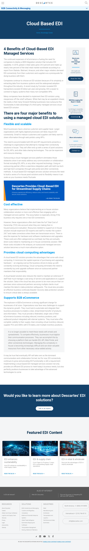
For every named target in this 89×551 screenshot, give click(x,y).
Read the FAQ (76, 78)
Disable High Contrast (64, 541)
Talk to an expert (44, 408)
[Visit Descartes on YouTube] (44, 536)
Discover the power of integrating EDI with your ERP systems (71, 495)
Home (38, 33)
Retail (44, 508)
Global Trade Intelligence (28, 520)
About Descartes (6, 508)
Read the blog (9, 473)
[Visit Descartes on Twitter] (49, 536)
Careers (4, 510)
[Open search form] (86, 3)
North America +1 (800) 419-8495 (76, 506)
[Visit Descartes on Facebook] (53, 536)
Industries (48, 504)
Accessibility (5, 525)
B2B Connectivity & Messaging (15, 8)
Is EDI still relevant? (9, 494)
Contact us (76, 150)
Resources (7, 504)
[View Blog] (36, 536)
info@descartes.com (76, 521)
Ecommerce (46, 522)
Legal (3, 522)
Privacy (3, 520)
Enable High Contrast (50, 541)
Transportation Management (29, 527)
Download (74, 117)
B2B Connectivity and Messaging (30, 508)
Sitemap (4, 527)
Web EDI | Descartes (38, 494)
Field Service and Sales (49, 520)
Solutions (26, 504)
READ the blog (38, 473)
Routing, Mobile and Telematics (30, 530)
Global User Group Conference (9, 513)
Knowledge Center (47, 33)
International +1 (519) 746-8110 (76, 513)
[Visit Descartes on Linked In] (40, 536)
